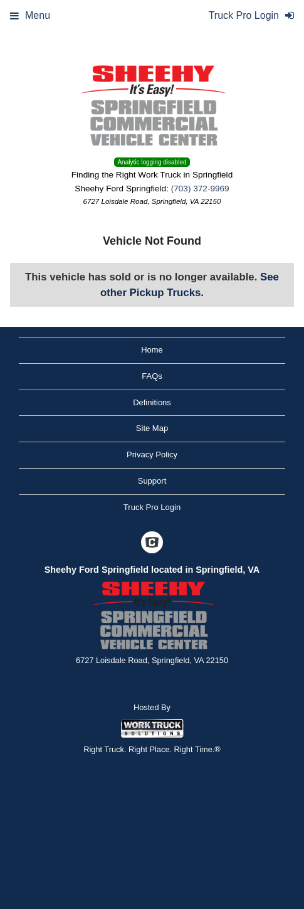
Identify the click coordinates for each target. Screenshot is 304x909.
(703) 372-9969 (200, 188)
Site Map (152, 428)
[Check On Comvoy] (152, 543)
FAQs (152, 376)
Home (152, 349)
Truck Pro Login (152, 507)
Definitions (152, 402)
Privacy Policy (152, 454)
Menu (30, 15)
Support (152, 481)
